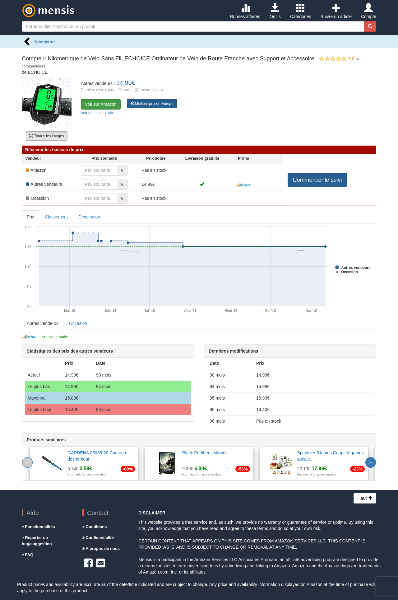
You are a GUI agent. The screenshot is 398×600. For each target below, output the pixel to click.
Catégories (300, 11)
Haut (365, 498)
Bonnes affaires (245, 11)
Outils (275, 11)
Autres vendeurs (42, 323)
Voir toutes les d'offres (99, 113)
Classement (56, 216)
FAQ (27, 554)
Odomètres (45, 42)
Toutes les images (46, 136)
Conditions (94, 526)
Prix (30, 216)
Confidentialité (98, 537)
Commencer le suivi (317, 180)
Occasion (78, 323)
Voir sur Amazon (101, 104)
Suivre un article (336, 11)
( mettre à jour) (149, 90)
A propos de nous (101, 548)
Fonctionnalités (38, 526)
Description (89, 216)
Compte (368, 11)
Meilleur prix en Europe (152, 103)
